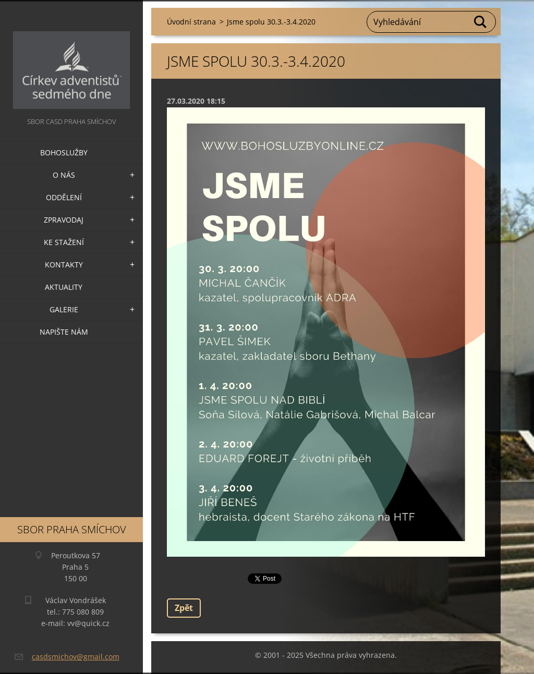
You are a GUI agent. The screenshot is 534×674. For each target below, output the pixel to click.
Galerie (64, 309)
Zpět (184, 608)
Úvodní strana (191, 22)
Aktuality (63, 287)
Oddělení (64, 197)
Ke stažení (64, 242)
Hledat (481, 22)
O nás (64, 175)
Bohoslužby (64, 152)
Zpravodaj (63, 220)
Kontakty (64, 264)
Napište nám (64, 332)
